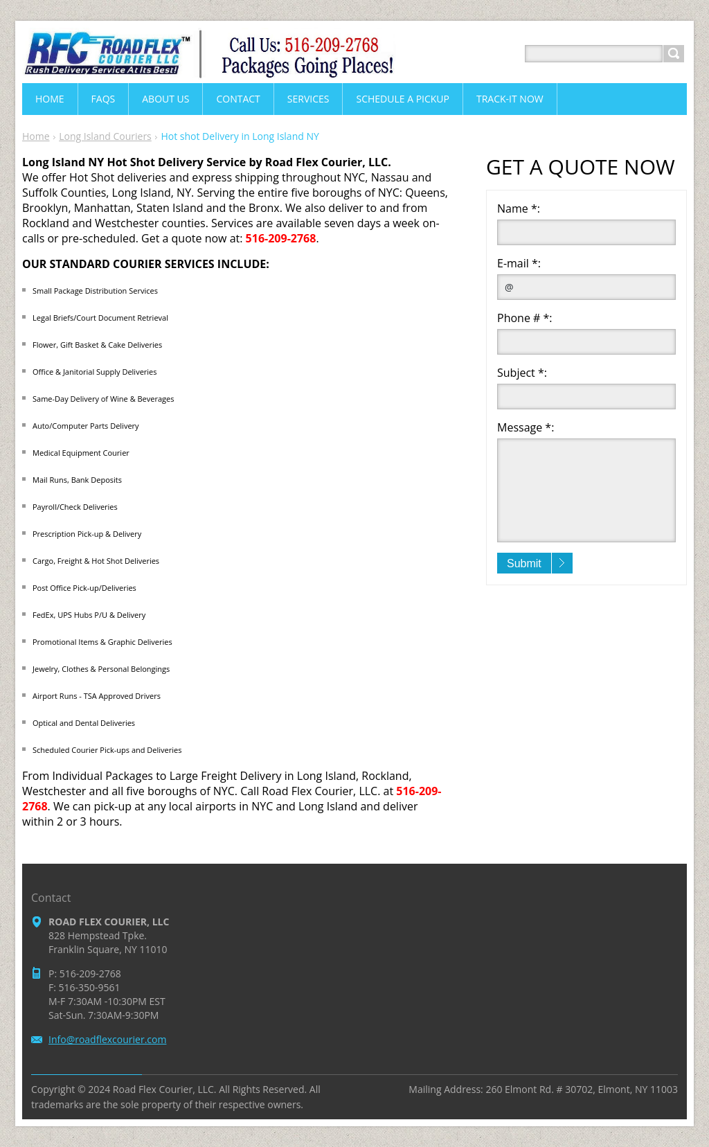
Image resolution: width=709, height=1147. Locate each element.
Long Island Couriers (105, 136)
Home (36, 136)
